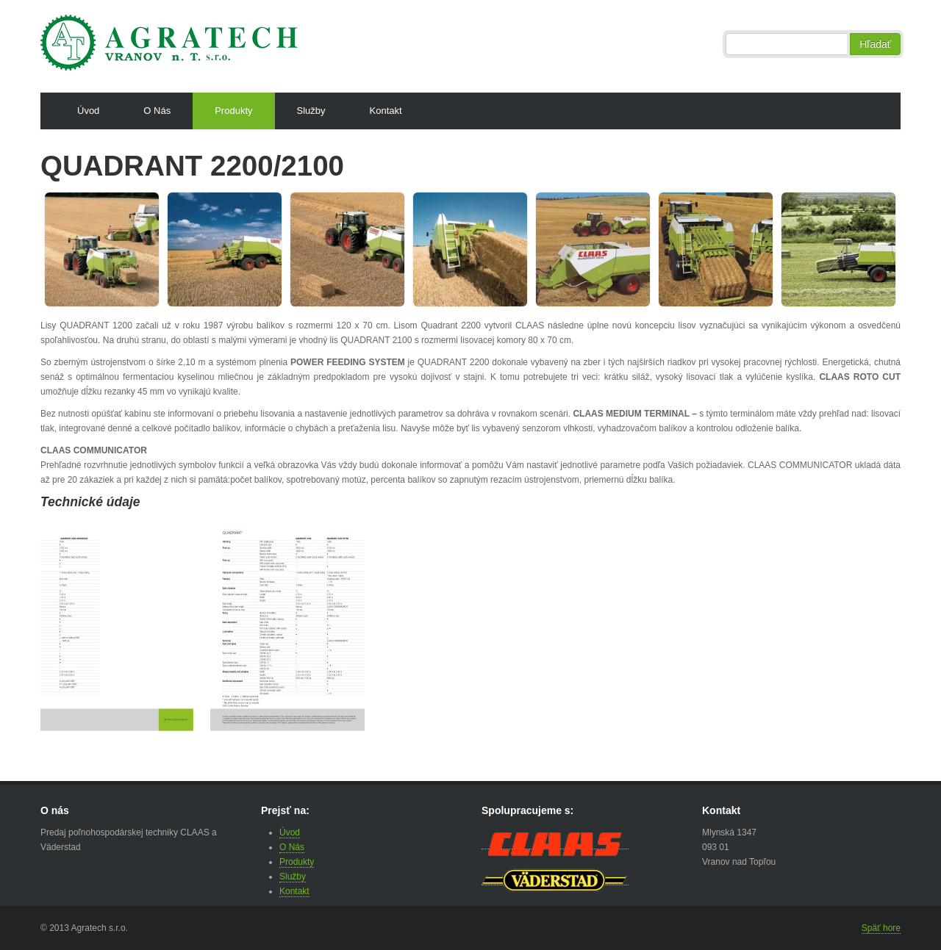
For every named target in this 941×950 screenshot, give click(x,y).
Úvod (88, 110)
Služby (311, 110)
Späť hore (881, 928)
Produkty (233, 110)
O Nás (157, 110)
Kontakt (386, 110)
